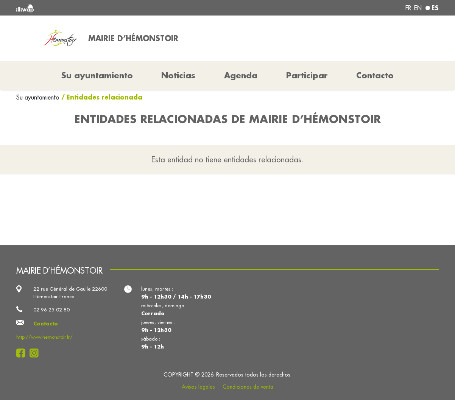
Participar (307, 75)
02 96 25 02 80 (51, 310)
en (418, 8)
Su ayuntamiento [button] (97, 75)
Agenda (240, 75)
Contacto (375, 75)
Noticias (178, 75)
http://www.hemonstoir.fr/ (44, 337)
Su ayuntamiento (38, 97)
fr (408, 8)
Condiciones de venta (248, 386)
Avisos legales (198, 386)
